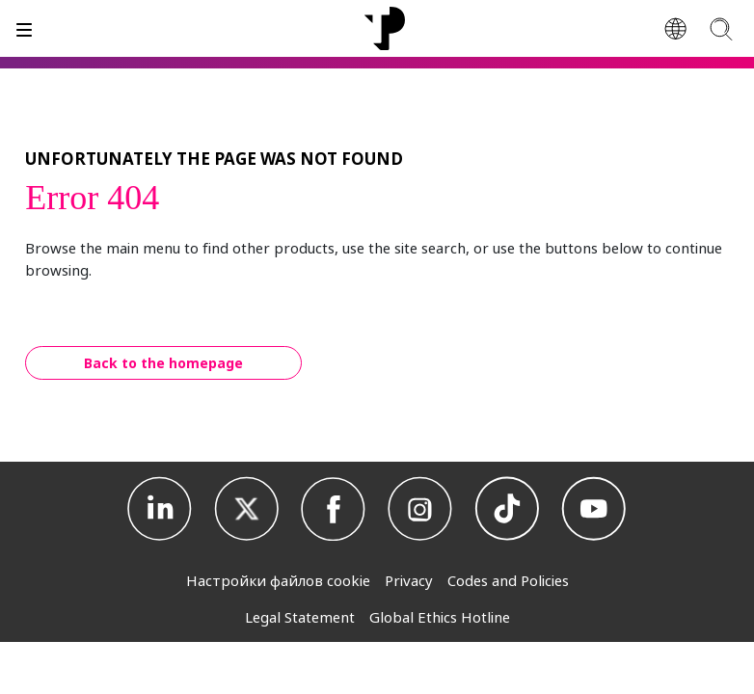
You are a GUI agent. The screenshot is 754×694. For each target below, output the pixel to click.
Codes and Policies (508, 580)
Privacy (409, 580)
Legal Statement (300, 617)
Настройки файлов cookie (278, 580)
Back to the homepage (163, 363)
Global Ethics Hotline (439, 617)
